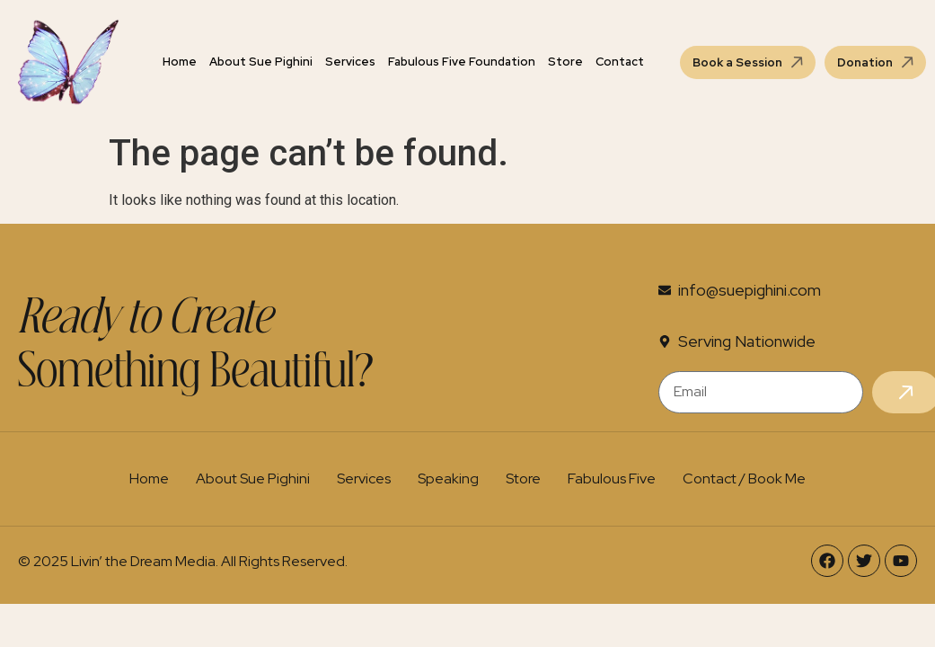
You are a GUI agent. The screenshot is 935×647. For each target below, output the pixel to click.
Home (180, 61)
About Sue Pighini (261, 61)
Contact (619, 61)
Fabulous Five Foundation (461, 61)
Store (565, 61)
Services (350, 61)
